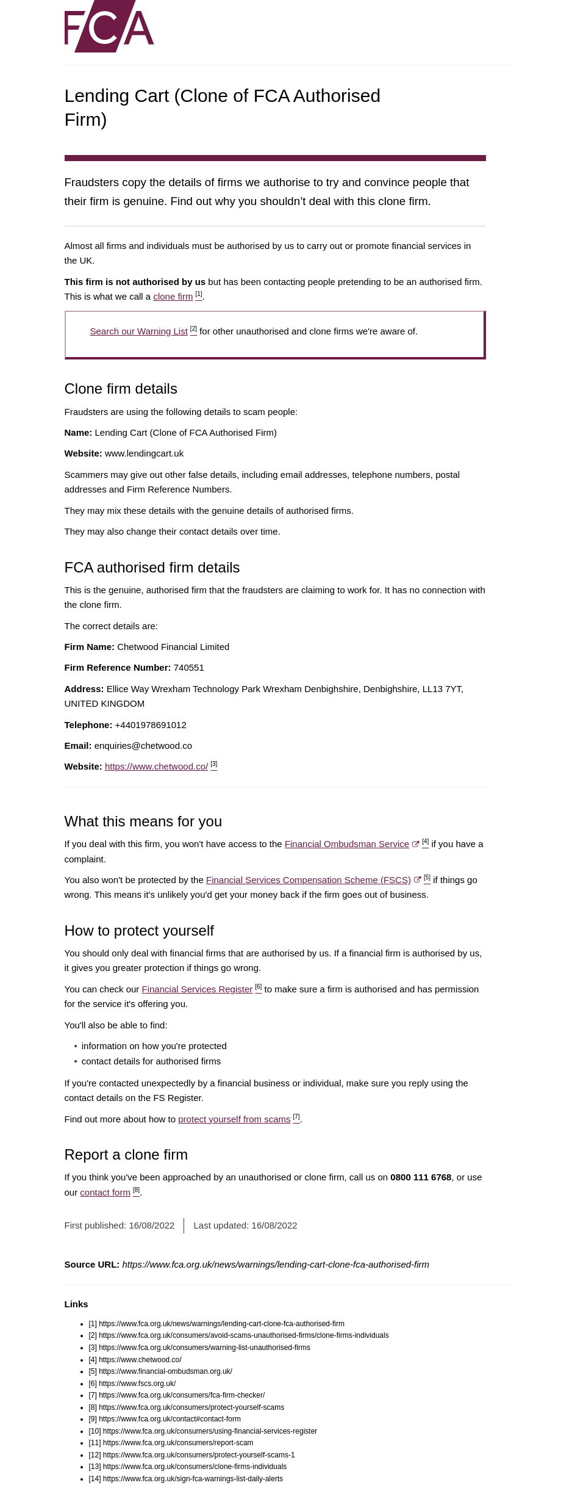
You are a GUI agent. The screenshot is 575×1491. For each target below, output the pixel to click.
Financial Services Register (202, 989)
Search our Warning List (143, 331)
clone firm (177, 296)
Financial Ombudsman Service (357, 844)
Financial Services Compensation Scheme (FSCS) (318, 880)
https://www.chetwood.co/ (161, 766)
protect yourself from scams (238, 1119)
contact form (110, 1192)
